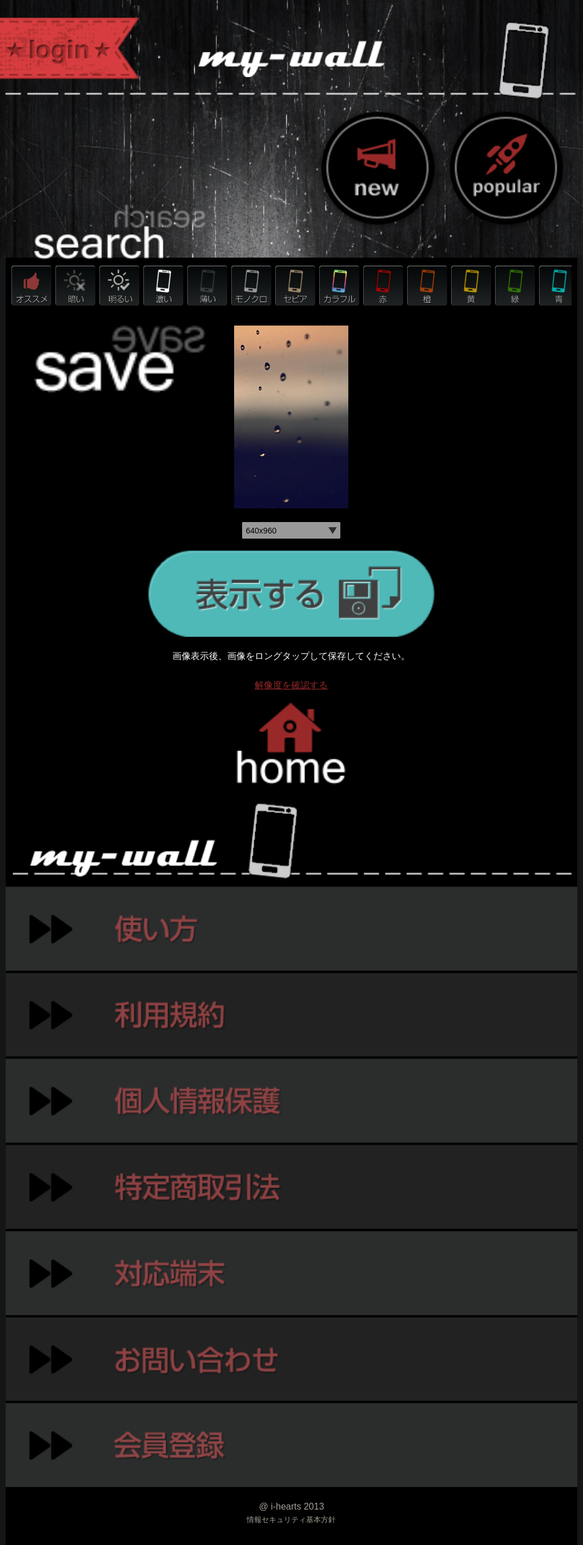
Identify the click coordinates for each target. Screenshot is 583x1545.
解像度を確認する (291, 685)
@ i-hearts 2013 (291, 1506)
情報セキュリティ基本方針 (291, 1519)
